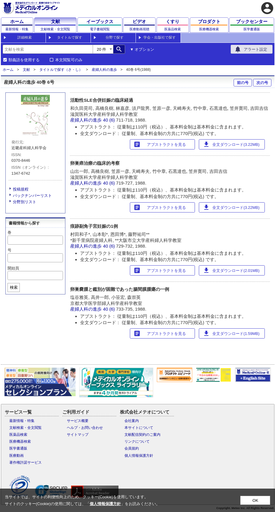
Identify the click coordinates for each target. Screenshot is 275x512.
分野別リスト (24, 202)
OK (255, 500)
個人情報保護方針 (138, 455)
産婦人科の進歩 (104, 70)
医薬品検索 (18, 434)
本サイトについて (138, 428)
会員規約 (131, 448)
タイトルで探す (69, 37)
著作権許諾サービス (25, 462)
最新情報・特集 (21, 421)
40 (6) (109, 119)
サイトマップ (77, 434)
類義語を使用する (24, 60)
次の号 (262, 82)
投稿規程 (20, 189)
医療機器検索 (20, 441)
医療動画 (16, 455)
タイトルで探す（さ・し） (60, 70)
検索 (14, 287)
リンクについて (137, 441)
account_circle (267, 8)
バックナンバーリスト (32, 195)
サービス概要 (77, 421)
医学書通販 (18, 448)
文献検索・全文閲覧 (25, 428)
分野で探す (115, 37)
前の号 (243, 82)
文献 (26, 70)
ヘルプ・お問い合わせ (85, 428)
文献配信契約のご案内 (142, 434)
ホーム (8, 70)
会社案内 (131, 421)
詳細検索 (24, 37)
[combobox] (48, 49)
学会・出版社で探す (159, 37)
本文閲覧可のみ (68, 60)
